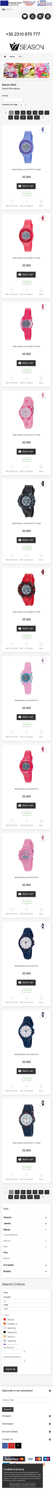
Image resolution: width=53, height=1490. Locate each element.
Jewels (7, 1223)
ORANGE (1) (13, 1324)
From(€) (7, 1297)
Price (6, 1293)
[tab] (26, 1209)
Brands (7, 1271)
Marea (7, 1229)
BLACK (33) (12, 1333)
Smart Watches (11, 1235)
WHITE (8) (12, 1328)
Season (7, 1217)
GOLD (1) (11, 1337)
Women (7, 1241)
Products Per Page (10, 105)
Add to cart (27, 186)
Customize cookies (29, 1484)
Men (5, 1246)
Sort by (5, 96)
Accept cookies (15, 1484)
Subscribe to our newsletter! (17, 1390)
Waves (7, 1258)
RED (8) (11, 1320)
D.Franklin (9, 1265)
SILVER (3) (12, 1341)
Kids (6, 1252)
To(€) (6, 1305)
